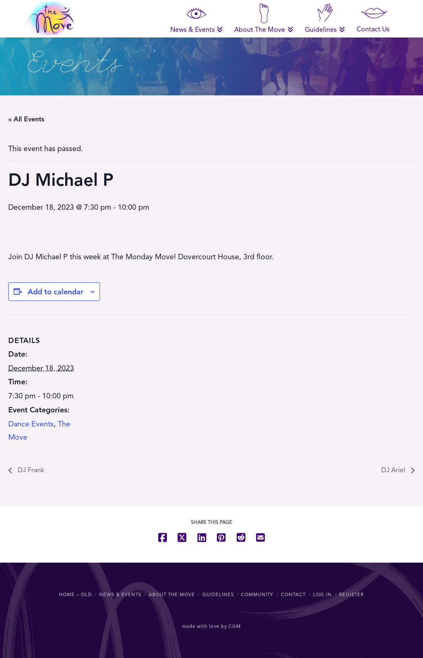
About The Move (172, 594)
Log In (322, 594)
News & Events (120, 594)
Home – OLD (75, 594)
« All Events (26, 119)
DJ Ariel (394, 470)
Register (351, 594)
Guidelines (218, 594)
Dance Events (31, 423)
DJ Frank (30, 470)
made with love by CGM (211, 626)
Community (257, 594)
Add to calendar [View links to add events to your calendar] (55, 291)
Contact (293, 594)
